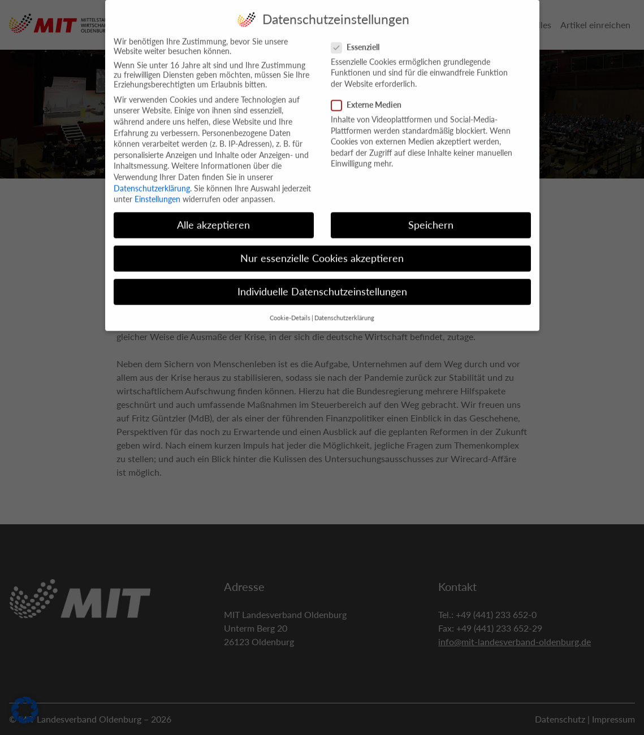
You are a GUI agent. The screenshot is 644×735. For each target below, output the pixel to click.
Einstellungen (157, 191)
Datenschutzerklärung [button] (344, 309)
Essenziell (359, 39)
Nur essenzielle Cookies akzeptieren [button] (322, 250)
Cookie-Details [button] (290, 309)
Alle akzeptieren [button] (213, 217)
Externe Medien (370, 97)
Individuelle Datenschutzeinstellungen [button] (322, 284)
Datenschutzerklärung (152, 180)
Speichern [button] (430, 217)
